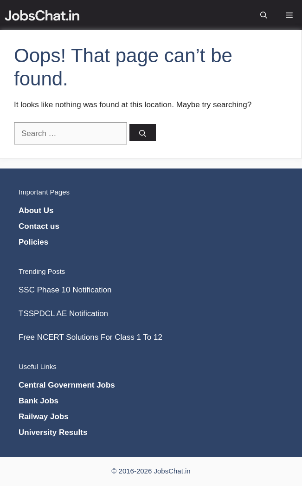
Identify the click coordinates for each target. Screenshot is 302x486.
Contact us (39, 226)
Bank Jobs (38, 400)
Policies (33, 242)
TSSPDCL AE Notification (63, 313)
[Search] (142, 132)
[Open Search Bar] (263, 7)
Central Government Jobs (67, 385)
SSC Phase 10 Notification (65, 289)
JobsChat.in (172, 471)
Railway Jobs (44, 416)
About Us (36, 210)
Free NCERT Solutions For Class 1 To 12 (90, 337)
